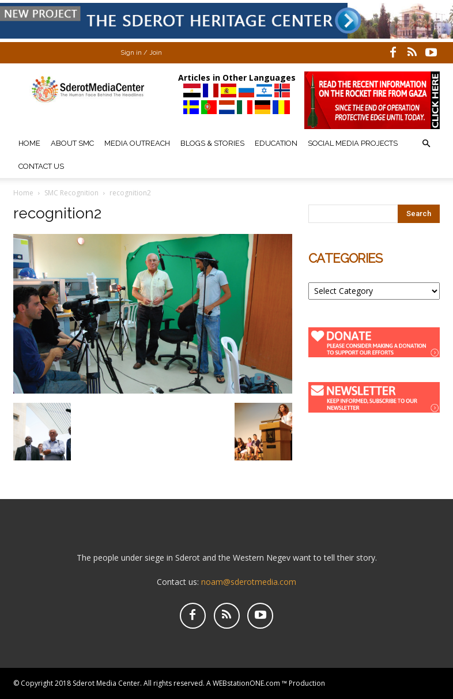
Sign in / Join (141, 52)
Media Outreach (137, 143)
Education (276, 143)
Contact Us (41, 166)
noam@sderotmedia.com (248, 581)
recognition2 (57, 213)
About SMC (72, 143)
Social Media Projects (353, 143)
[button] (426, 143)
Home (29, 143)
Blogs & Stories (212, 143)
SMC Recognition (71, 193)
